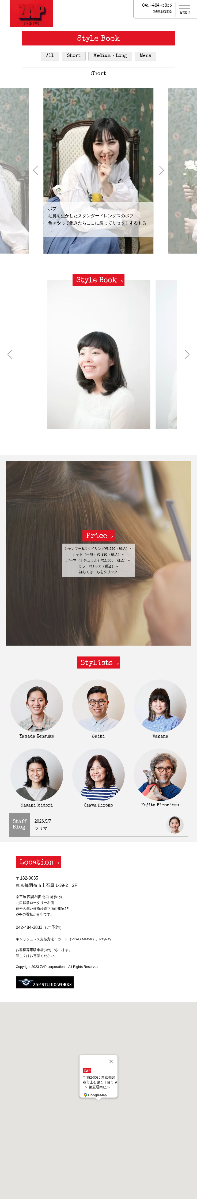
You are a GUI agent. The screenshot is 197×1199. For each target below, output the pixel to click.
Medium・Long (110, 56)
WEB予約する (162, 11)
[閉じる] (111, 1061)
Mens (145, 56)
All (50, 56)
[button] (35, 171)
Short (74, 56)
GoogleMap (95, 1095)
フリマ (41, 828)
